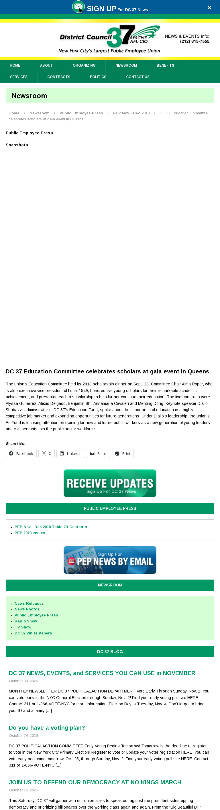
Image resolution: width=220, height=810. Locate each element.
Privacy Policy (39, 749)
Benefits (165, 65)
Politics (98, 77)
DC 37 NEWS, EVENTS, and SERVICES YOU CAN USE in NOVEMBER (102, 465)
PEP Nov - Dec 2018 (51, 319)
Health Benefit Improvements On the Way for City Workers (90, 629)
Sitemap (61, 747)
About (46, 65)
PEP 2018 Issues (30, 325)
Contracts (58, 77)
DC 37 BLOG (110, 443)
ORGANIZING (84, 65)
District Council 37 (119, 804)
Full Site (183, 714)
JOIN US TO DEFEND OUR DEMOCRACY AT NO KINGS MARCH (95, 574)
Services (19, 77)
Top (36, 714)
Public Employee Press (110, 300)
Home (15, 65)
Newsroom (126, 65)
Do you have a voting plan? (47, 519)
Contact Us (138, 77)
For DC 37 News (110, 9)
